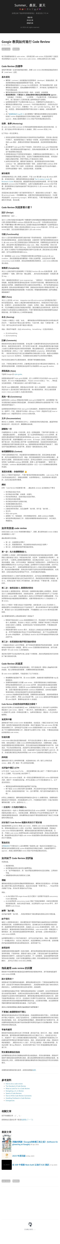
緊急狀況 (6, 846)
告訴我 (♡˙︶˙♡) (27, 1120)
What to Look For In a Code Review (18, 1088)
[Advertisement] (30, 1203)
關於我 (30, 17)
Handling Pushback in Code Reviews (18, 1098)
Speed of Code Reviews (14, 1093)
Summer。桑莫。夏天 (29, 5)
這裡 (34, 1070)
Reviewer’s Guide (7, 181)
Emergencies (10, 1100)
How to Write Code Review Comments (19, 1096)
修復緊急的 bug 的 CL (16, 114)
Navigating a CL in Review (15, 1091)
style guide (18, 374)
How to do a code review (14, 1084)
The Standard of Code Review (16, 1086)
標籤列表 (30, 23)
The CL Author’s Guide (42, 179)
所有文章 (30, 20)
